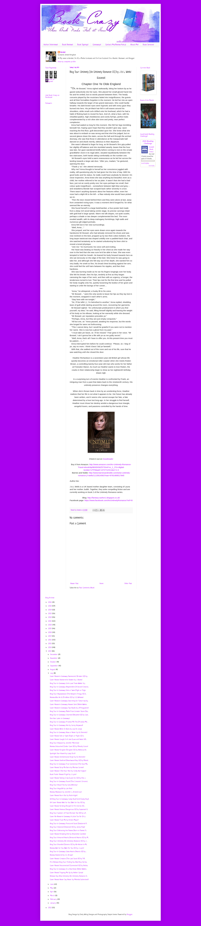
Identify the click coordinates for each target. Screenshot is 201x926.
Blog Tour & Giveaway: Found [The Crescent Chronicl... (69, 781)
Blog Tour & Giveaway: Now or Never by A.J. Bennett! (68, 732)
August (53, 670)
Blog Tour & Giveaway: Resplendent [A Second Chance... (69, 687)
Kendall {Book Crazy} (151, 149)
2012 (50, 908)
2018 (50, 632)
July (52, 673)
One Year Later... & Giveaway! (60, 718)
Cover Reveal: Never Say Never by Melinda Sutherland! (69, 880)
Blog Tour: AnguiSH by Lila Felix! (61, 789)
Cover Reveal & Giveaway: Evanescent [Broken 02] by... (69, 676)
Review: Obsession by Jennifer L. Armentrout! (66, 792)
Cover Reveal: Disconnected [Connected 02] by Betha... (69, 866)
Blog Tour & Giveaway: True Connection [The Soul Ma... (69, 764)
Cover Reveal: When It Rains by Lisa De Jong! (66, 729)
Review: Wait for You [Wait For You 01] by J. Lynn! (67, 848)
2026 (50, 602)
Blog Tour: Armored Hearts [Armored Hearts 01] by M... (69, 838)
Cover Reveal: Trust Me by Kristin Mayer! (64, 820)
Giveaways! (97, 45)
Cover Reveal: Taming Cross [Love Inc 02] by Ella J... (68, 778)
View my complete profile (67, 62)
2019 (50, 629)
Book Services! (148, 45)
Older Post (128, 584)
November (54, 658)
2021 (50, 621)
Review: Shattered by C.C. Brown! (61, 855)
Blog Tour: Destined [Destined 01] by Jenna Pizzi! (67, 827)
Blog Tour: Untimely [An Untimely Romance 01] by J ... (68, 841)
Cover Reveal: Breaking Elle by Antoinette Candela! (68, 834)
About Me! (134, 45)
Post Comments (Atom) (86, 588)
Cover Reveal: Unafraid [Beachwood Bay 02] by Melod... (69, 760)
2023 (50, 614)
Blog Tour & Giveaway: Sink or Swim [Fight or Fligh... (68, 690)
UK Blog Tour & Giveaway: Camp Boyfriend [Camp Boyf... (69, 799)
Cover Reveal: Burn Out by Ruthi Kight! (64, 795)
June (52, 884)
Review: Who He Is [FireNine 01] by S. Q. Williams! (66, 697)
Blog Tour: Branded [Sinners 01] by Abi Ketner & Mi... (68, 845)
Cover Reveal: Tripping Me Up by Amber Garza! (66, 873)
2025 (50, 606)
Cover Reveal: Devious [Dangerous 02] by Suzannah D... (69, 809)
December (54, 655)
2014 (50, 647)
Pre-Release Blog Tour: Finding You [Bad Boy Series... (68, 862)
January (53, 903)
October (53, 662)
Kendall (62, 52)
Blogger (129, 914)
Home (101, 584)
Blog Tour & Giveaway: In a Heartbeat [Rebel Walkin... (68, 869)
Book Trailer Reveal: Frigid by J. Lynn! (63, 774)
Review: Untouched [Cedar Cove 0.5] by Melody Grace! (69, 746)
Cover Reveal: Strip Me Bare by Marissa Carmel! (67, 767)
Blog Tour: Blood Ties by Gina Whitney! (63, 785)
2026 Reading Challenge (147, 142)
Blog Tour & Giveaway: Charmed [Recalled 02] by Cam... (69, 715)
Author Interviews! (51, 45)
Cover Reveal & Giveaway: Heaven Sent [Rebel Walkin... (68, 704)
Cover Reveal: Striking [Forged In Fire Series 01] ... (67, 806)
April (52, 892)
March (52, 896)
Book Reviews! (67, 45)
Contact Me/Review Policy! (115, 45)
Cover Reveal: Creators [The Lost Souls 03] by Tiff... (67, 859)
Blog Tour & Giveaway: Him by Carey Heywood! (66, 725)
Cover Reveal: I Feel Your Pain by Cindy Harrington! (68, 771)
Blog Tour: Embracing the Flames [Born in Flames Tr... (68, 831)
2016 (50, 640)
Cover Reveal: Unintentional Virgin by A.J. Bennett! (67, 757)
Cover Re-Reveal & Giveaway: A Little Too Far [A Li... (68, 817)
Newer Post (74, 584)
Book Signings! (82, 45)
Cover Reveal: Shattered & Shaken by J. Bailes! (66, 680)
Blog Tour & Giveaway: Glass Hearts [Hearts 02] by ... (68, 852)
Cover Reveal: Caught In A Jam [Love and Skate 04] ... (68, 739)
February (53, 899)
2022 (50, 617)
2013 (50, 651)
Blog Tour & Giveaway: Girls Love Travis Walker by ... (68, 683)
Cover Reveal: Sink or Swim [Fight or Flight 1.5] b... (67, 736)
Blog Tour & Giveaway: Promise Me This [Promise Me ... (69, 722)
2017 (50, 636)
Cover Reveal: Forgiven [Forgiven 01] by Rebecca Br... (68, 750)
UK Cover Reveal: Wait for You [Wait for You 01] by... (67, 803)
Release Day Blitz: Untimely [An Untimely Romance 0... (68, 876)
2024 (50, 610)
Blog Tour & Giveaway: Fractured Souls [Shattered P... (68, 824)
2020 (50, 625)
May (52, 888)
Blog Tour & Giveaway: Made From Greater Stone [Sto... (69, 711)
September (54, 666)
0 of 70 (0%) (145, 163)
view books (151, 165)
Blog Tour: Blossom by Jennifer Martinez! (64, 743)
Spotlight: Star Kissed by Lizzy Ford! (62, 753)
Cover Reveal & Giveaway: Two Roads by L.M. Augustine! (69, 708)
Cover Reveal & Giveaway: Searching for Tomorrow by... (69, 701)
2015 (50, 644)
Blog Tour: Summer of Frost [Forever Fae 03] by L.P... (68, 813)
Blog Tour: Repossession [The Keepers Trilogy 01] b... (68, 694)
